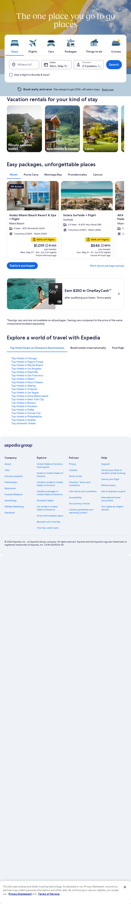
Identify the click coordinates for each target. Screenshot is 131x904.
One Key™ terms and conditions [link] (79, 484)
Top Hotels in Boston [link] (23, 402)
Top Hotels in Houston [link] (24, 406)
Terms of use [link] (75, 476)
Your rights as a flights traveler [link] (112, 508)
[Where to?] (24, 64)
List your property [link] (14, 476)
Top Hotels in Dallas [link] (22, 409)
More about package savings (107, 265)
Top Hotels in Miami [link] (23, 379)
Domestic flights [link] (45, 500)
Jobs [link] (7, 470)
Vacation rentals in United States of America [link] (50, 484)
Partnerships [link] (11, 482)
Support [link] (105, 464)
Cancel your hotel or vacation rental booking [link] (113, 472)
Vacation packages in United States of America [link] (49, 493)
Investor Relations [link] (14, 494)
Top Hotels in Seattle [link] (23, 420)
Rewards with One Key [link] (48, 521)
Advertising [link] (10, 500)
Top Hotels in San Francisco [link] (27, 375)
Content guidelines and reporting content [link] (81, 511)
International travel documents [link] (110, 499)
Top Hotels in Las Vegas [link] (25, 392)
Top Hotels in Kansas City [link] (26, 413)
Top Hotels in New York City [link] (27, 399)
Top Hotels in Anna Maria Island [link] (29, 396)
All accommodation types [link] (50, 515)
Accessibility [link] (75, 497)
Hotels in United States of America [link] (50, 475)
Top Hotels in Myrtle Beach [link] (27, 365)
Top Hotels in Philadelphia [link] (26, 416)
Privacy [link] (72, 464)
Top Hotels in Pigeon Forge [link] (27, 361)
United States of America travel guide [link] (49, 465)
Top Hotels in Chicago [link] (24, 358)
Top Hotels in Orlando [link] (24, 389)
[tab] (15, 45)
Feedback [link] (10, 512)
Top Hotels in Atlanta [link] (23, 385)
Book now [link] (108, 89)
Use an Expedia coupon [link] (113, 491)
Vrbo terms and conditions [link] (82, 491)
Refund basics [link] (108, 485)
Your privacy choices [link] (79, 503)
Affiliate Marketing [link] (14, 506)
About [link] (8, 464)
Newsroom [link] (10, 488)
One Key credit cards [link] (47, 527)
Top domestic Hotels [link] (23, 423)
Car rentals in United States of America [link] (47, 508)
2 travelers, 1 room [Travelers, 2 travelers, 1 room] (93, 66)
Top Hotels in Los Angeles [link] (26, 368)
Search (114, 64)
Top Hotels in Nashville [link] (24, 372)
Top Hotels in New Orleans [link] (27, 382)
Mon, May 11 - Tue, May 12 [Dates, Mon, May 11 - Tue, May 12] (60, 66)
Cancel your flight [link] (110, 479)
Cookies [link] (73, 470)
